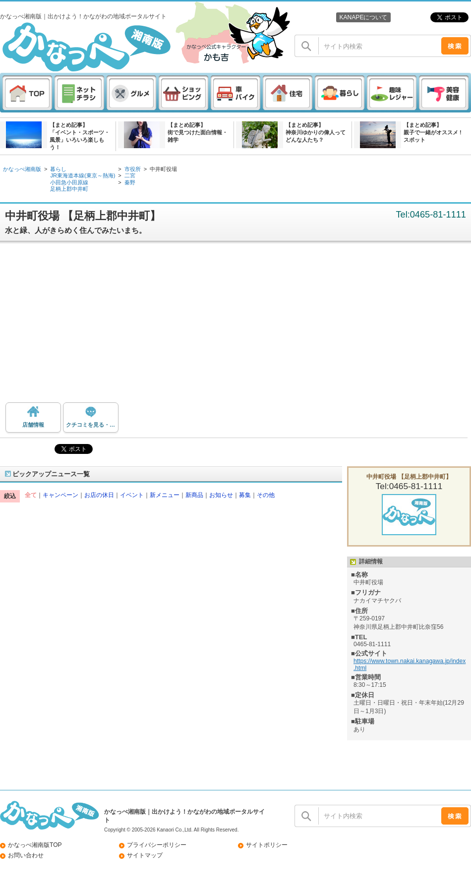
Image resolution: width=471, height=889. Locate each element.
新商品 (194, 495)
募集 (245, 495)
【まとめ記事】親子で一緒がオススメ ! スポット (433, 132)
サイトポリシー (267, 844)
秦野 (129, 182)
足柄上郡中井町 (69, 189)
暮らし (58, 169)
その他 (266, 495)
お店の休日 (99, 495)
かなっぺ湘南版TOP (35, 844)
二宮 (129, 175)
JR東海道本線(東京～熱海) (82, 175)
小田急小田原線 (69, 182)
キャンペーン (60, 495)
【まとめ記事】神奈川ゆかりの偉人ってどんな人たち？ (316, 132)
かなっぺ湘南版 (22, 169)
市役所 (132, 169)
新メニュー (164, 495)
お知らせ (221, 495)
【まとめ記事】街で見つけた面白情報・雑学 (198, 132)
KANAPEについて (363, 17)
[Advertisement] (235, 325)
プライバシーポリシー (156, 844)
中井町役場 (163, 169)
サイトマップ (145, 855)
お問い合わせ (26, 855)
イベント (132, 495)
